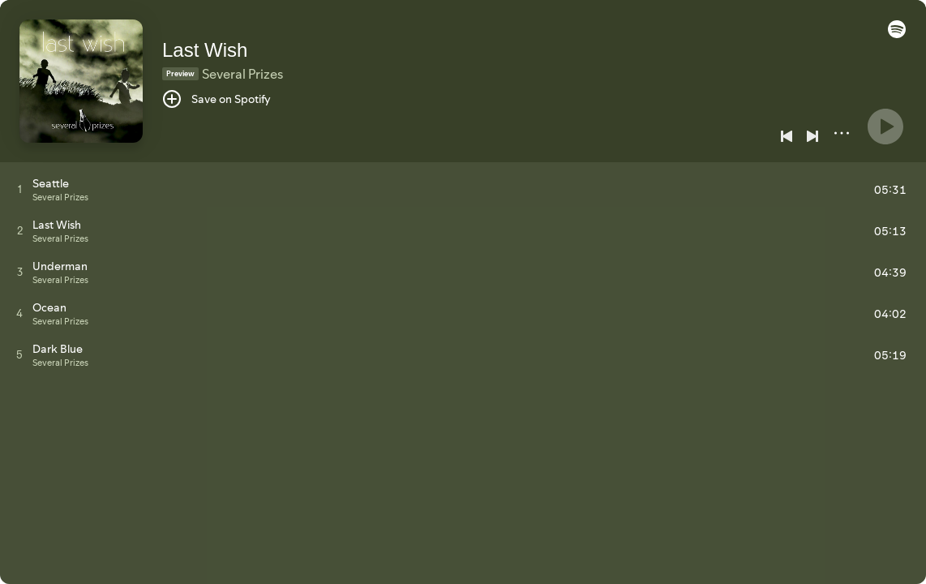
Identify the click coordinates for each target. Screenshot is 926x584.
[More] (841, 133)
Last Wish (204, 50)
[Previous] (786, 136)
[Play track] (20, 189)
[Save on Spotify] (216, 99)
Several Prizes (242, 74)
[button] (897, 34)
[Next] (812, 136)
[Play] (885, 126)
